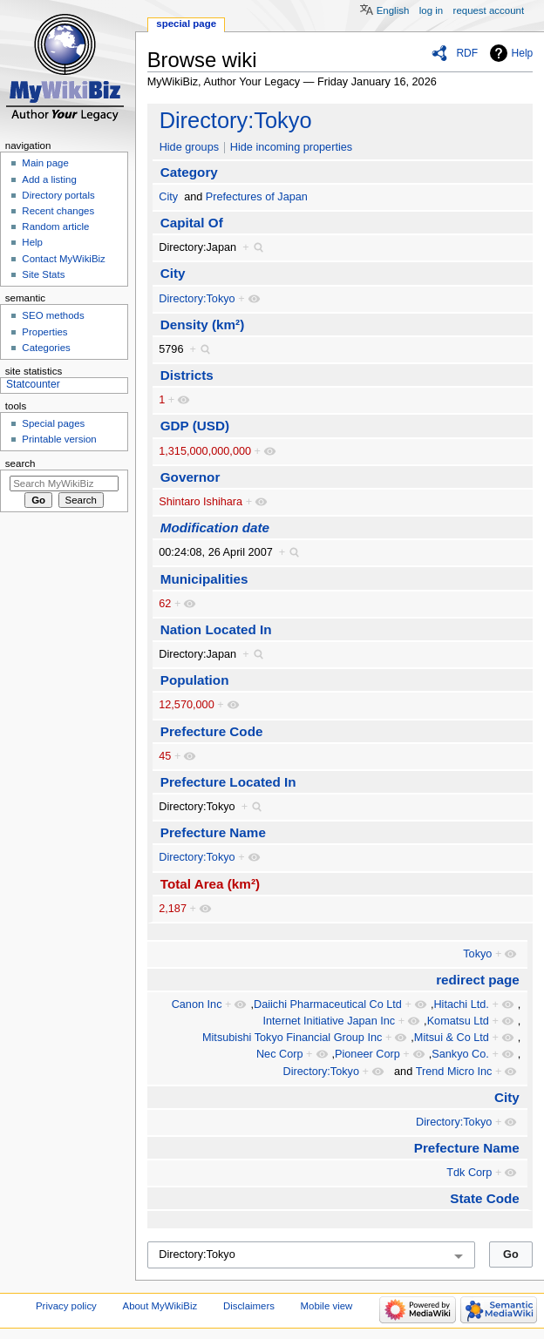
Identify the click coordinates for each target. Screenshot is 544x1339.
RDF (467, 53)
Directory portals (58, 195)
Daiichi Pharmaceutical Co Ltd (328, 1004)
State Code (485, 1198)
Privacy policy (66, 1306)
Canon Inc (197, 1004)
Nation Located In (216, 629)
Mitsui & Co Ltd (451, 1037)
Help (523, 53)
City (168, 197)
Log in (431, 10)
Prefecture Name (213, 832)
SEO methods (53, 315)
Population (194, 680)
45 (165, 756)
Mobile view (327, 1306)
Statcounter (33, 384)
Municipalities (204, 578)
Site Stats (43, 274)
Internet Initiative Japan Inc (329, 1021)
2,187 (173, 909)
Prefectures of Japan (257, 197)
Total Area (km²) (210, 883)
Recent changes (58, 211)
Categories (46, 347)
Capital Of (191, 222)
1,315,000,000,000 (205, 451)
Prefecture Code (211, 731)
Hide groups (189, 147)
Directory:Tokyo (236, 120)
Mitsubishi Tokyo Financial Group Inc (292, 1037)
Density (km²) (202, 324)
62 (165, 604)
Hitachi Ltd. (460, 1004)
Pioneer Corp (367, 1054)
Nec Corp (279, 1054)
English (393, 10)
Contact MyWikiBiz (63, 259)
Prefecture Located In (228, 781)
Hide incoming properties (291, 147)
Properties (44, 332)
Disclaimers (249, 1306)
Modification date (214, 527)
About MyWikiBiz (160, 1306)
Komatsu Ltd (458, 1021)
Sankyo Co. (460, 1054)
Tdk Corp (469, 1173)
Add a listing (49, 179)
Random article (55, 226)
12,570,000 (186, 705)
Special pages (53, 423)
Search (20, 463)
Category (189, 172)
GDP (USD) (194, 425)
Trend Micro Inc (454, 1071)
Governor (190, 477)
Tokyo (477, 954)
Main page (45, 163)
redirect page (478, 979)
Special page (186, 23)
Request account (489, 10)
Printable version (59, 439)
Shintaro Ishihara (200, 502)
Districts (187, 375)
